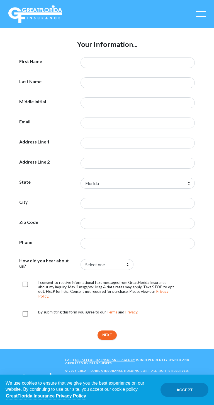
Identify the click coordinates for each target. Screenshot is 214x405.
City (23, 202)
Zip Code (28, 222)
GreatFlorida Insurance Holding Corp (113, 370)
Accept (184, 390)
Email (24, 121)
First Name (30, 61)
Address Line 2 (34, 161)
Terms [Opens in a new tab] (112, 312)
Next (107, 335)
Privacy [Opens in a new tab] (131, 312)
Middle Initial (32, 101)
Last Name (30, 81)
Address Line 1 (34, 141)
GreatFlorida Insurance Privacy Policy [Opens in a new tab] (46, 396)
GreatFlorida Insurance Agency (105, 359)
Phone (25, 242)
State (25, 181)
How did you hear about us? (44, 263)
